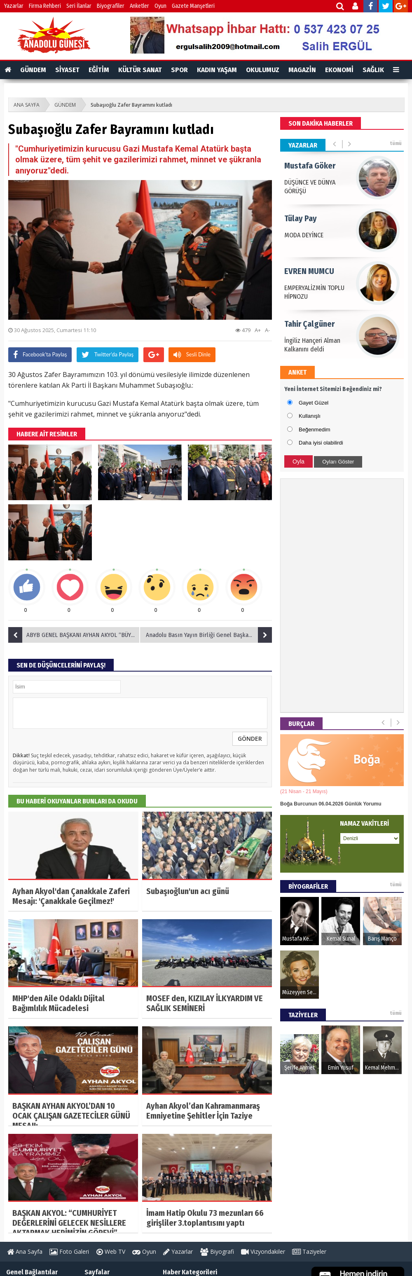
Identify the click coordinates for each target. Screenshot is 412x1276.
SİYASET (67, 70)
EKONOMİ (339, 70)
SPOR (179, 70)
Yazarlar (13, 5)
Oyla (298, 461)
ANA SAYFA (27, 104)
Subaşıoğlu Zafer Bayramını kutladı (131, 104)
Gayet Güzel (313, 403)
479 (242, 330)
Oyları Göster (338, 462)
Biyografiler (110, 5)
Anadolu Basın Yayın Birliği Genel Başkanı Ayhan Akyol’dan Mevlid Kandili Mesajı (208, 635)
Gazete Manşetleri (193, 5)
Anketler (139, 5)
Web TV (110, 1251)
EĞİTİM (99, 70)
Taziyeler (309, 1251)
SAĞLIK (373, 70)
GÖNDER (250, 738)
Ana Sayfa (24, 1251)
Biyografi (217, 1251)
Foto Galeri (69, 1251)
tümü (396, 143)
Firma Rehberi (45, 5)
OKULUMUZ (262, 70)
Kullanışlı (310, 416)
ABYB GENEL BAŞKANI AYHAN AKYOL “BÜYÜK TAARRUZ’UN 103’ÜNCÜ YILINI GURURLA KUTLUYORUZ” (74, 635)
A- (267, 330)
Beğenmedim (314, 429)
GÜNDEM (33, 70)
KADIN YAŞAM (217, 70)
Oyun (160, 5)
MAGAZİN (302, 70)
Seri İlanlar (78, 5)
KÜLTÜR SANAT (140, 70)
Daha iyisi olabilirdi (321, 443)
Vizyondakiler (263, 1251)
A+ (258, 330)
